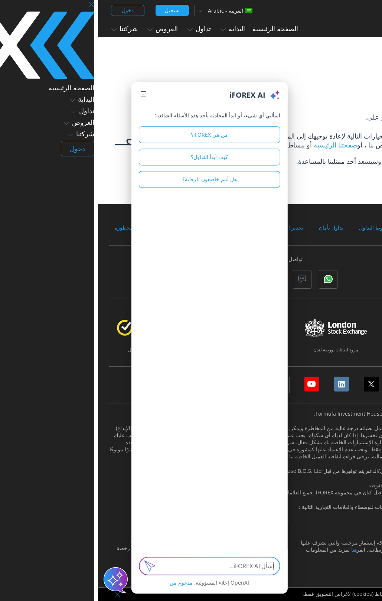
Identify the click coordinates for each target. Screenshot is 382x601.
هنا (256, 549)
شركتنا (26, 28)
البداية (135, 28)
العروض (64, 28)
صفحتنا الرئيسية (237, 144)
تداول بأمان (233, 227)
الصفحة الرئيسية (177, 28)
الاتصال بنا (299, 161)
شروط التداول (276, 227)
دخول (30, 10)
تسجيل (74, 10)
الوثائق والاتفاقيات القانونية (337, 227)
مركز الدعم (313, 144)
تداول (101, 28)
